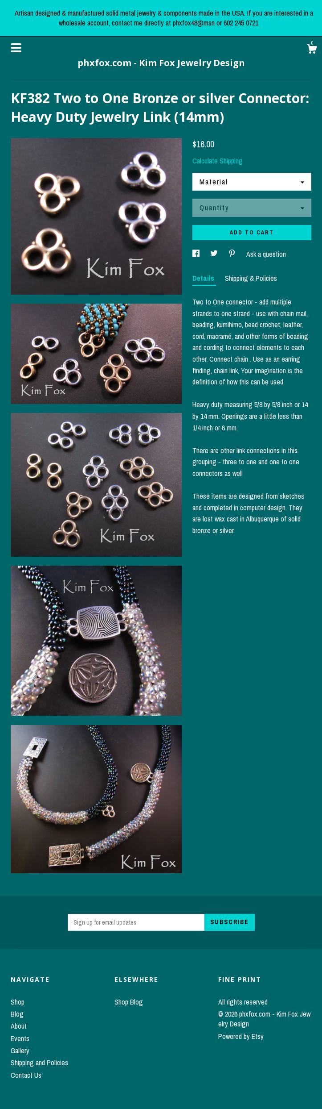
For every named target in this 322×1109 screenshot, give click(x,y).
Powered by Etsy (241, 1036)
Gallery (20, 1050)
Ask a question (266, 254)
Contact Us (26, 1075)
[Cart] (312, 50)
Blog (17, 1014)
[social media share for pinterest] (232, 254)
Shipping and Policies (39, 1062)
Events (20, 1038)
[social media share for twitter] (215, 254)
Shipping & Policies (251, 278)
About (19, 1026)
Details (204, 278)
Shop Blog (128, 1002)
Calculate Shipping (217, 161)
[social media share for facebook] (196, 254)
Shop (17, 1002)
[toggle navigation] (16, 47)
